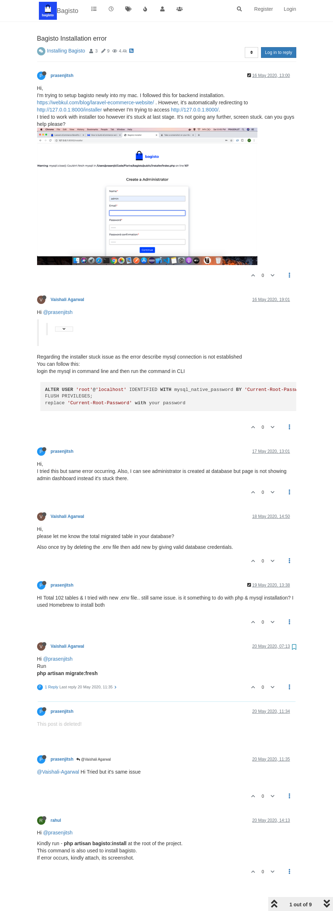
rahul (56, 798)
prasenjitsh (62, 53)
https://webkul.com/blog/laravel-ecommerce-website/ (95, 80)
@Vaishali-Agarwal (58, 750)
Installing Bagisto (66, 29)
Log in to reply (278, 30)
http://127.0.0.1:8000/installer (69, 88)
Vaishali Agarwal (67, 277)
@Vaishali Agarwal (93, 737)
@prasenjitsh (58, 290)
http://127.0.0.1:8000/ (195, 88)
